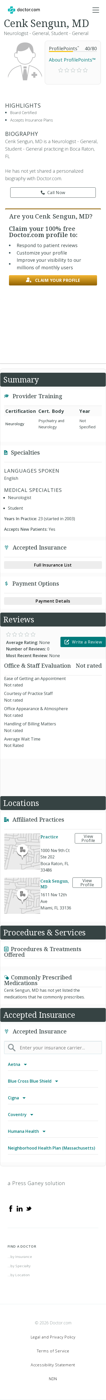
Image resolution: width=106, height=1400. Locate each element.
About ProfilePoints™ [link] (72, 60)
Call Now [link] (53, 192)
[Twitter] (29, 1208)
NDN (53, 1378)
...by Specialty (19, 1266)
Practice (49, 837)
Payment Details (53, 601)
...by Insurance (20, 1256)
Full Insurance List (53, 565)
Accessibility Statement (53, 1364)
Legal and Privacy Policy (53, 1337)
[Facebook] (11, 1208)
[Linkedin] (20, 1208)
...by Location (19, 1275)
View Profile (88, 838)
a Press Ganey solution (36, 1183)
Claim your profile (53, 280)
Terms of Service (53, 1350)
